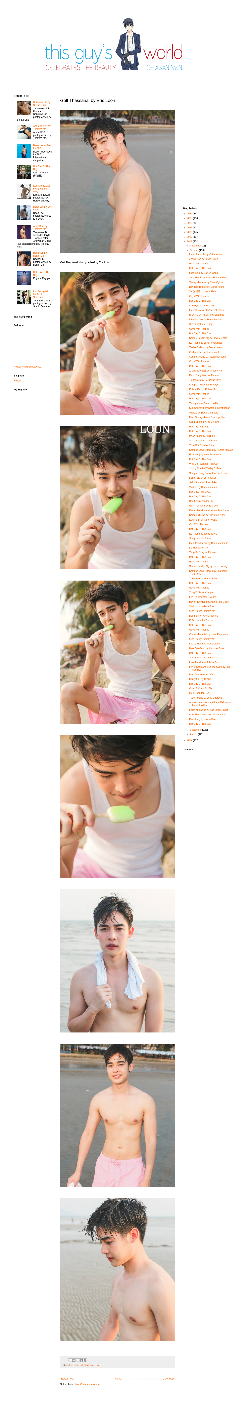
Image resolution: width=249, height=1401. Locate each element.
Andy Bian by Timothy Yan (40, 227)
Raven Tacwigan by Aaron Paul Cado (209, 510)
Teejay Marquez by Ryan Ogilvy (206, 282)
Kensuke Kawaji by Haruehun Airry (41, 188)
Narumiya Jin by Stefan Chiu (41, 103)
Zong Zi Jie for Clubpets (202, 592)
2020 (190, 232)
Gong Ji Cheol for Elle (201, 688)
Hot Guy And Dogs (199, 426)
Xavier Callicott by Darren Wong (206, 347)
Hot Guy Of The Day (200, 268)
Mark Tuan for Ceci (199, 693)
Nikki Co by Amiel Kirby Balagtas (206, 314)
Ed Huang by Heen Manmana (205, 454)
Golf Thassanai (86, 1365)
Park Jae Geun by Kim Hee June (206, 648)
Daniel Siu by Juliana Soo (203, 477)
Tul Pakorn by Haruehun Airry (205, 380)
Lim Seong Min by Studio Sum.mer (41, 294)
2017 (190, 740)
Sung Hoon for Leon (200, 538)
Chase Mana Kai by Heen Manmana (208, 634)
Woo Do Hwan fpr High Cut (203, 463)
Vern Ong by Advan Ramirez (204, 440)
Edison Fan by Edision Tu (202, 389)
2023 (190, 218)
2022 (190, 223)
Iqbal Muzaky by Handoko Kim (205, 319)
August (194, 734)
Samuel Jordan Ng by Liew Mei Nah (208, 338)
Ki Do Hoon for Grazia (201, 620)
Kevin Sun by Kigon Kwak (203, 519)
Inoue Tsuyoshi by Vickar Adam (205, 254)
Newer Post (67, 1378)
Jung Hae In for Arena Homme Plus (208, 277)
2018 (190, 241)
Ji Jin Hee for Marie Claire (203, 578)
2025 (190, 213)
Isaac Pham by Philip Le (202, 436)
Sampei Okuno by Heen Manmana (207, 356)
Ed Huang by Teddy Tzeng (203, 533)
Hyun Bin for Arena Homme (203, 615)
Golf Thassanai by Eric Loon (204, 505)
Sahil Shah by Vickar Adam (203, 482)
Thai (97, 1365)
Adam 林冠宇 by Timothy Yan (42, 127)
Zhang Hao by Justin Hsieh (203, 259)
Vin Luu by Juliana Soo (201, 606)
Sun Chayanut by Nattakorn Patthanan (209, 408)
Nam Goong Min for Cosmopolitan (207, 417)
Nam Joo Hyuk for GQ (201, 674)
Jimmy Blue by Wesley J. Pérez (206, 468)
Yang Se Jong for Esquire (202, 552)
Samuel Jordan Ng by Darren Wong (208, 566)
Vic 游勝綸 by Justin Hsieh (203, 291)
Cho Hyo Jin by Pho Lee (202, 305)
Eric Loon (73, 1365)
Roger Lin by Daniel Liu (40, 254)
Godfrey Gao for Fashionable (204, 352)
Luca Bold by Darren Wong (203, 273)
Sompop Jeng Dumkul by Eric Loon (208, 473)
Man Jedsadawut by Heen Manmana (208, 543)
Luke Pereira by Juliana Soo (204, 662)
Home (118, 1378)
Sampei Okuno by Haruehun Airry (207, 515)
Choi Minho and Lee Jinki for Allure (207, 714)
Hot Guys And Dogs (199, 491)
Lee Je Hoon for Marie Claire (204, 643)
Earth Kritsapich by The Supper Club (208, 710)
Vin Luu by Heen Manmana (203, 412)
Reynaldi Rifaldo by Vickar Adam (206, 286)
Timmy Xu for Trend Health (203, 403)
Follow (17, 380)
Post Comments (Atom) (87, 1384)
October (194, 250)
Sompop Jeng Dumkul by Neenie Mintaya (211, 450)
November (196, 245)
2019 (190, 237)
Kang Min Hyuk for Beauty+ (203, 384)
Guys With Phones (199, 263)
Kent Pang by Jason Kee (202, 719)
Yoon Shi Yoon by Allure (202, 445)
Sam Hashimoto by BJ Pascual (205, 657)
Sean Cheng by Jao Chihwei (204, 421)
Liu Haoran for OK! (199, 547)
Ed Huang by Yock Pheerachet (205, 342)
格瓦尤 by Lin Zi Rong (201, 324)
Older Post (168, 1378)
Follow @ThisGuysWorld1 (28, 366)
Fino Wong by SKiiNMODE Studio (207, 310)
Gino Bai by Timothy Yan (202, 611)
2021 (190, 227)
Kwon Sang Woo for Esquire (204, 375)
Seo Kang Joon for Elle (201, 501)
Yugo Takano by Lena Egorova (205, 697)
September (196, 729)
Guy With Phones (198, 524)
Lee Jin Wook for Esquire (202, 597)
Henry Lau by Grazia (200, 679)
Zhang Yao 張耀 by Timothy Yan (206, 370)
